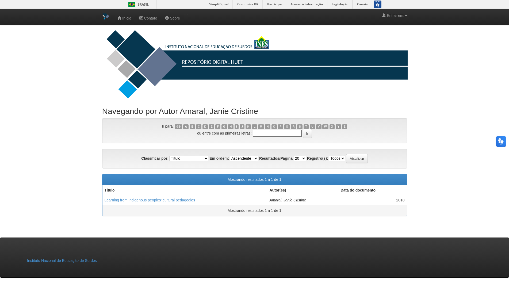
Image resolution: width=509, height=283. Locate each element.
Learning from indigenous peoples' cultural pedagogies (150, 200)
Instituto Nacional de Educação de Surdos (62, 260)
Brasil (137, 4)
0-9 (179, 126)
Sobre (172, 18)
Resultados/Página (276, 158)
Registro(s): (317, 158)
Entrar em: (394, 15)
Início (124, 18)
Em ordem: (219, 158)
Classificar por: (155, 158)
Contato (148, 18)
